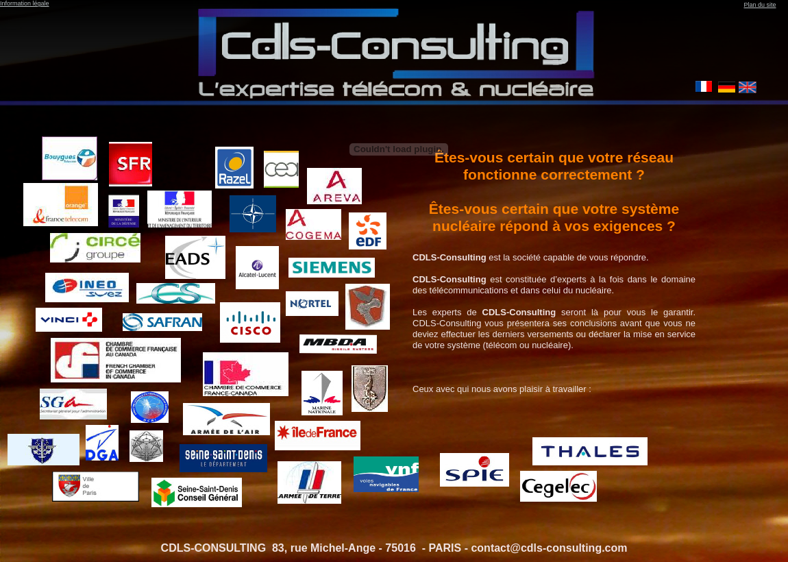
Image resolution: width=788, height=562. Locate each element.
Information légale (24, 3)
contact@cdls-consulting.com (550, 548)
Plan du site (759, 4)
